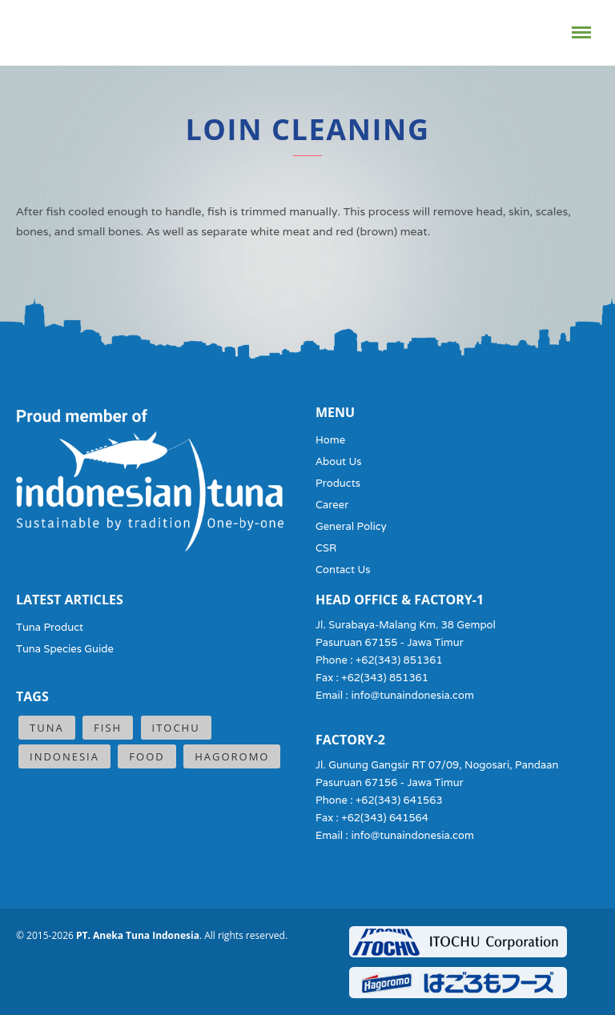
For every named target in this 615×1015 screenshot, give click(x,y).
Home (330, 440)
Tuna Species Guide (65, 649)
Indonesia (64, 756)
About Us (339, 461)
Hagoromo (232, 756)
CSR (326, 548)
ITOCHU (176, 727)
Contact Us (343, 569)
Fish (108, 727)
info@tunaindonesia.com (412, 695)
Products (338, 483)
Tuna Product (49, 627)
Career (332, 505)
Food (146, 756)
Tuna (47, 727)
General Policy (351, 526)
